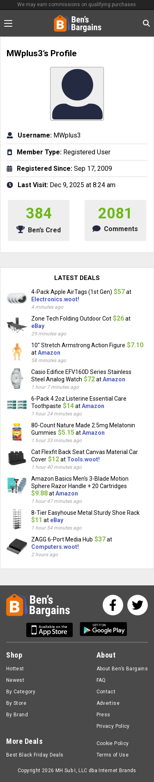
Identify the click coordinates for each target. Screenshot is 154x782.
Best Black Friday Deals (35, 755)
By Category (20, 692)
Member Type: (39, 152)
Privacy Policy (113, 726)
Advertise (108, 703)
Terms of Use (113, 755)
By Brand (17, 715)
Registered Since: (44, 168)
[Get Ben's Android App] (103, 630)
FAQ (101, 680)
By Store (16, 703)
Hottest (15, 669)
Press (103, 715)
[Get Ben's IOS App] (52, 630)
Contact (106, 692)
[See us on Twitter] (137, 605)
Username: (35, 135)
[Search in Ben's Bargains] (146, 23)
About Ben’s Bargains (122, 669)
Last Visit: (33, 185)
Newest (15, 680)
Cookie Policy (113, 743)
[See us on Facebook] (113, 605)
